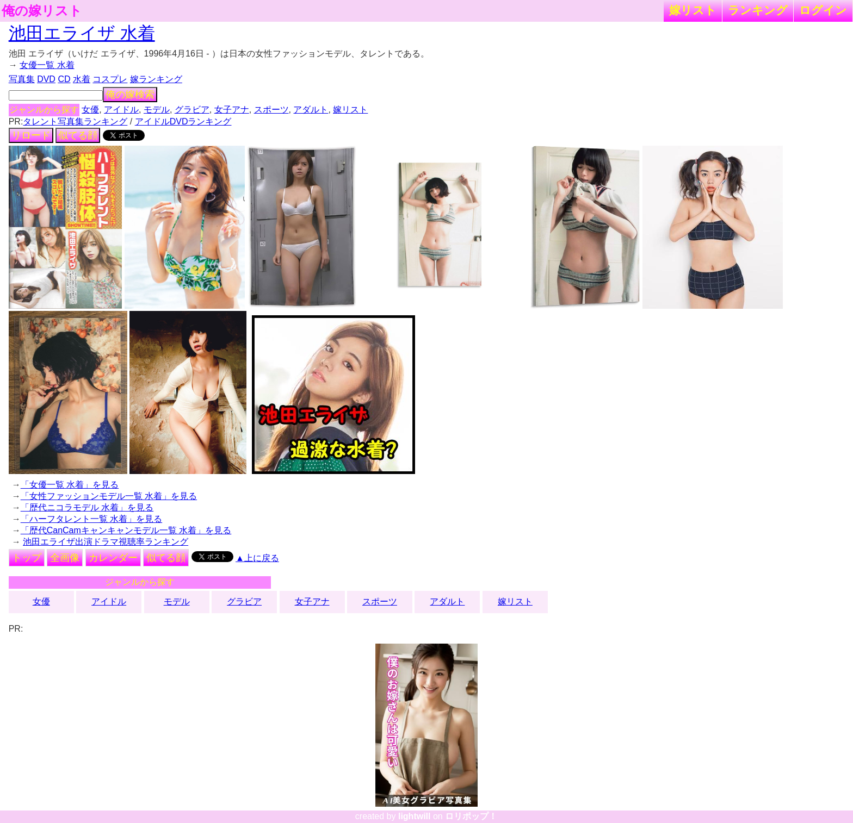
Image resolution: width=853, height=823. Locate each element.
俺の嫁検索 (130, 94)
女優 (90, 109)
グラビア (192, 109)
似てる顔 (77, 135)
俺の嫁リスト (42, 11)
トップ (26, 557)
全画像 (64, 557)
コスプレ (109, 79)
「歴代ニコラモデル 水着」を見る (87, 507)
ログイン (823, 10)
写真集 (22, 79)
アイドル (121, 109)
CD (64, 79)
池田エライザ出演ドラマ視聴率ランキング (105, 541)
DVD (46, 79)
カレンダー (113, 557)
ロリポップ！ (471, 816)
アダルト (310, 109)
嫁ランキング (156, 79)
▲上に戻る (257, 558)
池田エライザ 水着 (82, 33)
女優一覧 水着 (47, 65)
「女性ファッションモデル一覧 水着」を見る (109, 496)
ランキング (758, 10)
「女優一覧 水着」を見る (70, 484)
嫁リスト (692, 10)
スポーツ (271, 109)
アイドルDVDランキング (183, 121)
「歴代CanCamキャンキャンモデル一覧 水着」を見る (126, 530)
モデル (157, 109)
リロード (31, 135)
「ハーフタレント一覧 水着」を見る (91, 518)
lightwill (414, 816)
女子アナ (231, 109)
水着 (81, 79)
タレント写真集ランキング (75, 121)
